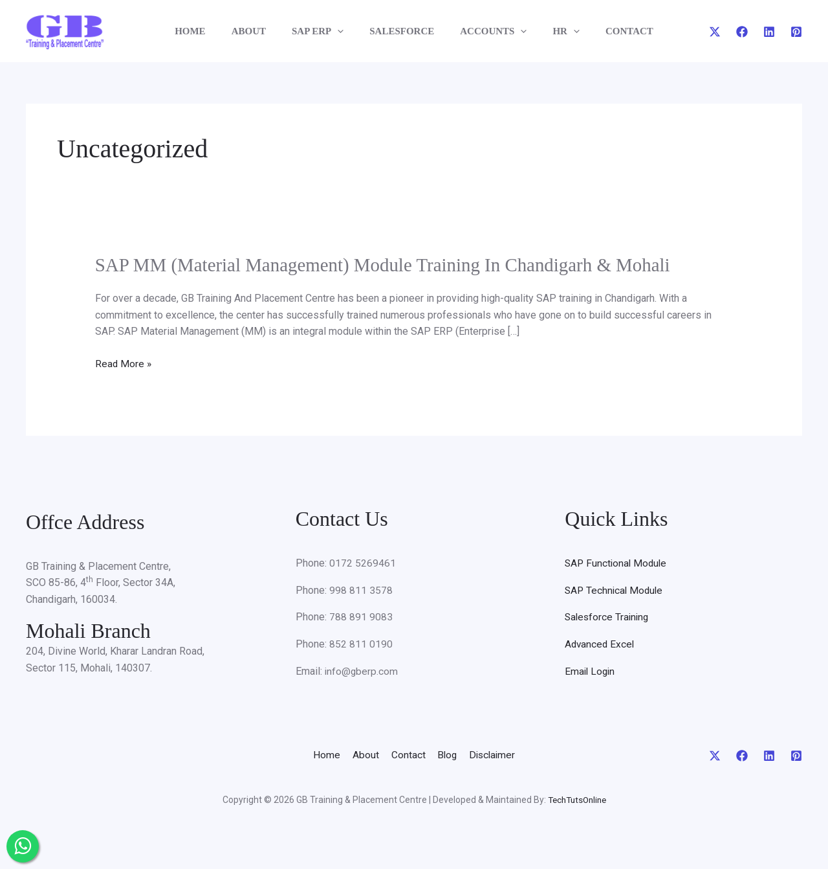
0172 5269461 (362, 562)
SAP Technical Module (615, 589)
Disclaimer (510, 754)
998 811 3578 (361, 589)
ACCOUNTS (486, 31)
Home (307, 754)
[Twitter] (715, 32)
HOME (209, 31)
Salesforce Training (608, 616)
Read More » (124, 363)
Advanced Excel (601, 643)
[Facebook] (742, 32)
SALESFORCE (401, 31)
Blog (454, 754)
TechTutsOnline (577, 799)
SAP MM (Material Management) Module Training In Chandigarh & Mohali (393, 264)
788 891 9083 (361, 616)
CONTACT (610, 31)
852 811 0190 (361, 643)
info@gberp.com (362, 670)
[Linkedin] (769, 32)
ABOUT (262, 31)
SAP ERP (324, 31)
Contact (406, 754)
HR (553, 31)
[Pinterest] (796, 32)
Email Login (591, 670)
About (355, 754)
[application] (344, 31)
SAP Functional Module (617, 562)
